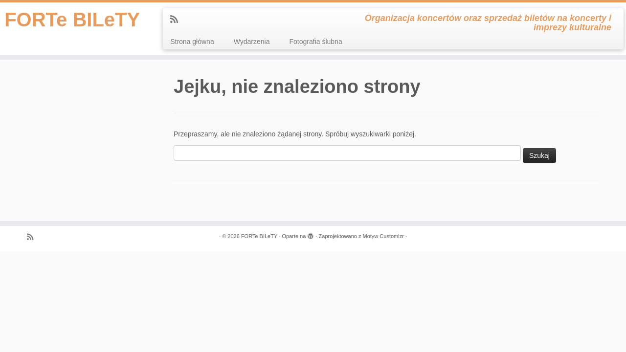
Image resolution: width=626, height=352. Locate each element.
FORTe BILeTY (72, 19)
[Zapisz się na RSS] (177, 19)
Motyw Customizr (382, 236)
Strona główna (192, 41)
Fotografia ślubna (316, 41)
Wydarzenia (252, 41)
